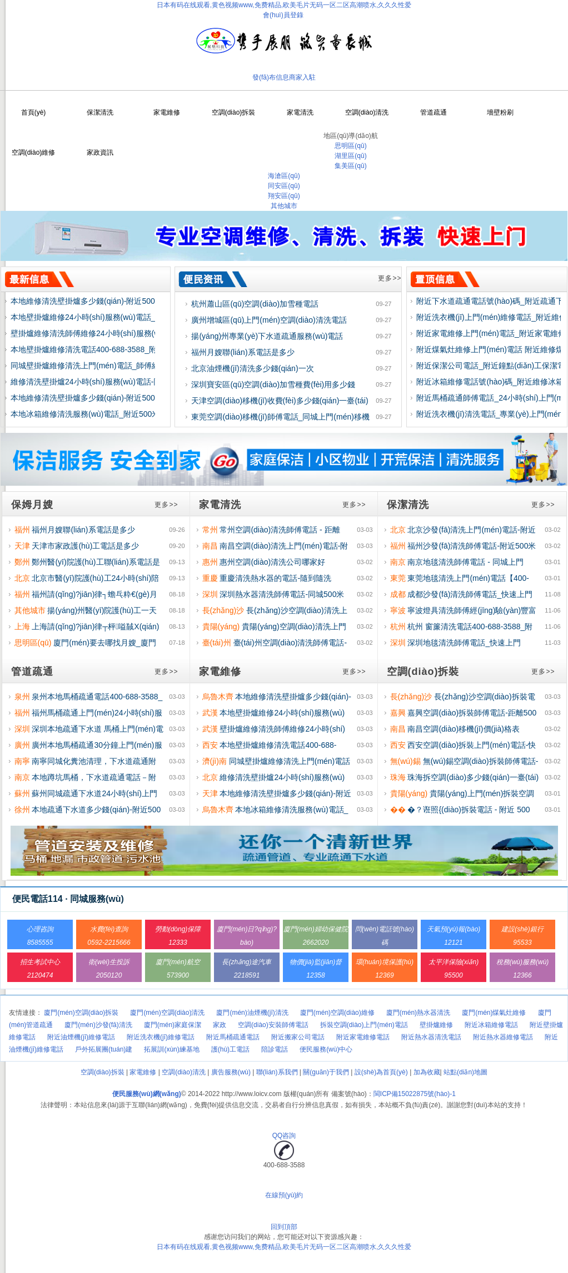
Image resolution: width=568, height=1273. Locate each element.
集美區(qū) (350, 166)
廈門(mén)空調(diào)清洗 (167, 1013)
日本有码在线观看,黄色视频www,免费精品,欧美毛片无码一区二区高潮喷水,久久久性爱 (284, 5)
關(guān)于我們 (326, 1072)
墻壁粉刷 (500, 112)
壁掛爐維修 (436, 1025)
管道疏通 (433, 112)
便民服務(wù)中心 (326, 1049)
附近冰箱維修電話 (491, 1025)
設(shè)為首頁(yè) (381, 1072)
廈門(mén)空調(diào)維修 (337, 1013)
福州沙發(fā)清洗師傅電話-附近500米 (471, 545)
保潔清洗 (100, 112)
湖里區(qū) (350, 156)
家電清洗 (300, 112)
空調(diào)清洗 (367, 112)
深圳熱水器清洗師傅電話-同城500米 (282, 594)
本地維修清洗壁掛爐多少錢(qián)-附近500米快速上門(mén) (112, 397)
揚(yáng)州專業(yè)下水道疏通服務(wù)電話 (267, 336)
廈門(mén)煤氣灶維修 (494, 1013)
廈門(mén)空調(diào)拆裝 (81, 1013)
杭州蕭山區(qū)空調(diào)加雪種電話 (254, 303)
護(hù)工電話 (230, 1049)
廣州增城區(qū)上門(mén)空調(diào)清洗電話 (268, 319)
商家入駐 (302, 77)
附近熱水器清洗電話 (431, 1037)
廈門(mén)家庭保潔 (172, 1025)
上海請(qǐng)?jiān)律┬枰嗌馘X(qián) (95, 626)
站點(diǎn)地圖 (465, 1072)
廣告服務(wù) (231, 1072)
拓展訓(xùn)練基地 (171, 1049)
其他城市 (284, 206)
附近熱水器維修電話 (503, 1037)
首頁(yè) (33, 112)
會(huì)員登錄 (283, 15)
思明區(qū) (350, 146)
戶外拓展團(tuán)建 (103, 1049)
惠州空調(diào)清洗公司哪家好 (272, 561)
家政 (219, 1025)
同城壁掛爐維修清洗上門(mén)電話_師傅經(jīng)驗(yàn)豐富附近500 (129, 365)
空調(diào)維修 (34, 152)
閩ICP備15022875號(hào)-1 (414, 1094)
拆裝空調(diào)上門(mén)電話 (364, 1025)
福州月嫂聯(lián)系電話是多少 (242, 352)
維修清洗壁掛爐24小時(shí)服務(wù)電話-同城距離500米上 (112, 381)
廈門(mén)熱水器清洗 (418, 1013)
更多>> (389, 278)
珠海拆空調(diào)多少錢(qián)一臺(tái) (473, 777)
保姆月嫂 (32, 504)
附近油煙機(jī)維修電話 (81, 1037)
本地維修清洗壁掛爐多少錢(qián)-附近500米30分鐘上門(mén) (117, 301)
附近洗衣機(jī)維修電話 (161, 1037)
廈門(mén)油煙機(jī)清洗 (252, 1013)
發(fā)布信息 (270, 77)
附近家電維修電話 (363, 1037)
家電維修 (166, 112)
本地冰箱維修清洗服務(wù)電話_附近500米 (85, 413)
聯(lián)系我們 (277, 1072)
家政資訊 (100, 152)
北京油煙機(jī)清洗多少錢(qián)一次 (252, 368)
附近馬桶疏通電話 (233, 1037)
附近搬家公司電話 (298, 1037)
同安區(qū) (284, 186)
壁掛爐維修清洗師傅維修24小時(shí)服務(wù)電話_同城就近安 (118, 333)
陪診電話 (274, 1049)
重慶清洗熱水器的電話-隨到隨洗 (275, 578)
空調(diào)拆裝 (234, 112)
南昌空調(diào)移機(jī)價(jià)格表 (463, 728)
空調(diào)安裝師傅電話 (273, 1025)
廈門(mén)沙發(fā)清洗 (98, 1025)
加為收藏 (426, 1072)
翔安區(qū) (284, 196)
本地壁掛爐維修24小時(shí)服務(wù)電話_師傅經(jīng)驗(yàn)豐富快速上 (136, 317)
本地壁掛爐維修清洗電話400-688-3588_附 (84, 349)
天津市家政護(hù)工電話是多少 (85, 545)
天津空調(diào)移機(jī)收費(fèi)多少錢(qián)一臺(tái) (279, 400)
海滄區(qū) (284, 176)
